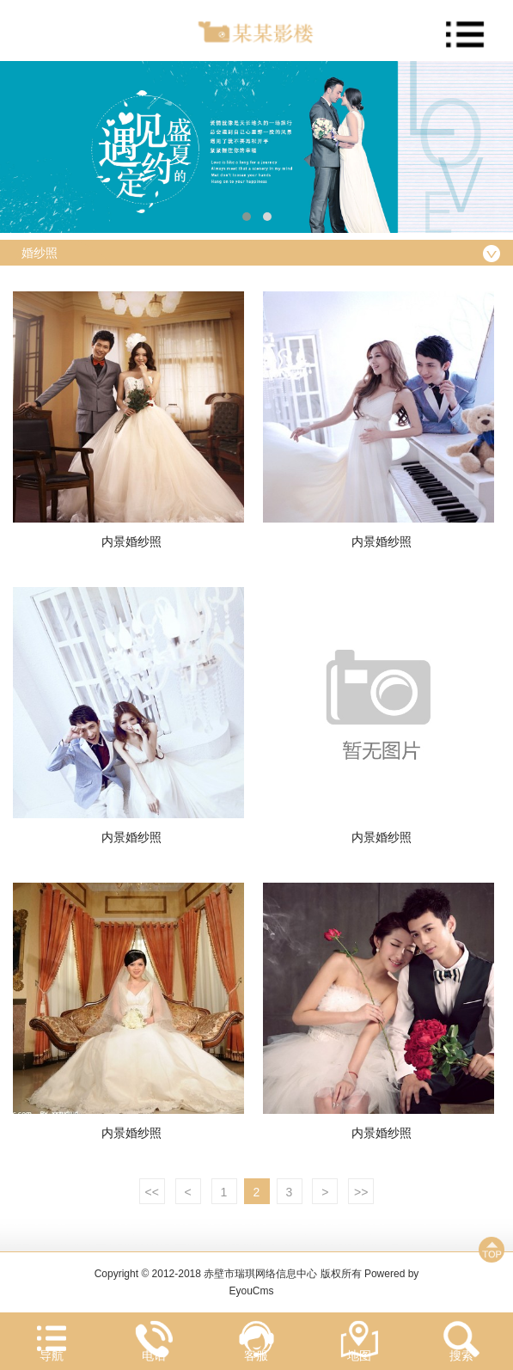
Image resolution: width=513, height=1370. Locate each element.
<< (152, 1192)
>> (361, 1192)
